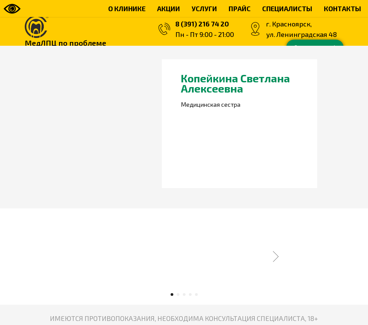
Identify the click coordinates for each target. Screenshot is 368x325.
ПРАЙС (240, 8)
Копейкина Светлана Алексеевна (235, 83)
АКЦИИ (168, 8)
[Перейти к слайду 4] (190, 294)
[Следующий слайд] (275, 256)
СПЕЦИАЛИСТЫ (287, 8)
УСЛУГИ (204, 8)
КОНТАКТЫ (342, 8)
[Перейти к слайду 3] (184, 294)
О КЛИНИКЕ (127, 8)
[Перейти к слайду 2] (178, 294)
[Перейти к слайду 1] (172, 294)
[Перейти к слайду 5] (196, 294)
